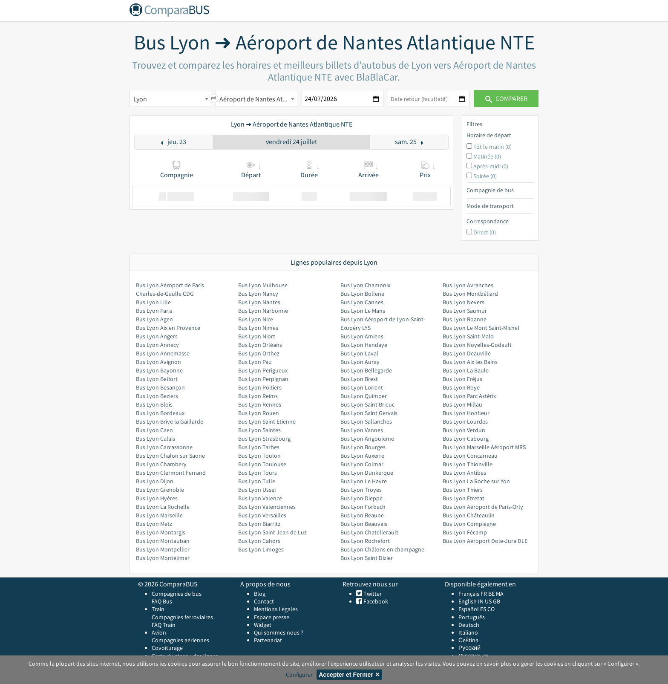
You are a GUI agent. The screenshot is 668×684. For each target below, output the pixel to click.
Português (471, 617)
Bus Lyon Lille (153, 302)
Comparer (506, 98)
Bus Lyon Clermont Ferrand (171, 472)
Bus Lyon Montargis (160, 532)
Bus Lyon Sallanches (366, 421)
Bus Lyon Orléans (260, 345)
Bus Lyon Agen (154, 319)
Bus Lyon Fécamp (465, 532)
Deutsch (468, 625)
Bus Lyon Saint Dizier (366, 558)
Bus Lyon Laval (359, 353)
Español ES (472, 609)
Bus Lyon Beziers (157, 396)
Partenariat (268, 640)
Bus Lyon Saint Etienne (267, 421)
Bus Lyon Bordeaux (160, 413)
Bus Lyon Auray (360, 362)
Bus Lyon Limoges (261, 549)
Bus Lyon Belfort (157, 379)
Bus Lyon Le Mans (362, 311)
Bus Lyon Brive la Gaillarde (169, 421)
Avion (159, 632)
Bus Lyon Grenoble (160, 490)
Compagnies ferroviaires (182, 617)
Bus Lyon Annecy (157, 345)
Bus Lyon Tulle (256, 481)
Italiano (468, 632)
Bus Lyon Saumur (465, 311)
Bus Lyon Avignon (158, 362)
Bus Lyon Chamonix (365, 285)
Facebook (375, 601)
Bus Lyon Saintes (259, 430)
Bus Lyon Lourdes (465, 421)
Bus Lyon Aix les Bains (470, 362)
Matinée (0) (487, 156)
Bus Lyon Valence (260, 498)
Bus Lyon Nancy (258, 293)
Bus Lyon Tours (257, 472)
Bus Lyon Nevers (463, 302)
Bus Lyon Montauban (163, 541)
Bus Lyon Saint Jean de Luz (272, 532)
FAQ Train (164, 625)
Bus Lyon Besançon (160, 387)
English (467, 601)
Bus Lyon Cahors (259, 541)
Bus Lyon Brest (359, 379)
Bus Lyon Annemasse (163, 353)
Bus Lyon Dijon (154, 481)
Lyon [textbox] (140, 99)
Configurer (299, 674)
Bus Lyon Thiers (463, 490)
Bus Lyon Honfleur (466, 413)
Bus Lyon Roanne (465, 319)
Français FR (472, 593)
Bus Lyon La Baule (466, 370)
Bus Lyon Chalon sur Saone (170, 455)
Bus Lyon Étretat (463, 498)
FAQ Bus (162, 601)
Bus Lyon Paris (154, 311)
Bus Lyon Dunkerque (366, 472)
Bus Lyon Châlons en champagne (382, 549)
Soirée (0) (485, 176)
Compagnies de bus (177, 593)
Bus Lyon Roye (461, 387)
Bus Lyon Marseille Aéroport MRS (484, 447)
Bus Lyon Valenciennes (267, 507)
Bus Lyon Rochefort (365, 541)
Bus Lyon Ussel (257, 490)
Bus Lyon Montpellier (163, 549)
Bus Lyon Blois (154, 404)
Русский (469, 648)
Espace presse (271, 617)
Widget (262, 625)
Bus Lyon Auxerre (362, 455)
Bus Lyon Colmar (361, 464)
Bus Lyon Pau (255, 362)
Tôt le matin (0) (492, 146)
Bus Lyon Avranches (468, 285)
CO (491, 609)
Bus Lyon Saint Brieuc (367, 404)
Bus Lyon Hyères (157, 498)
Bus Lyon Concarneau (470, 455)
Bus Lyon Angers (157, 336)
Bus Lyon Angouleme (367, 438)
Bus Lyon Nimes (258, 328)
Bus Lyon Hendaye (363, 345)
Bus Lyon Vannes (361, 430)
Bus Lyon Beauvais (363, 524)
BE (491, 593)
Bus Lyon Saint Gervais (368, 413)
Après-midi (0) (490, 166)
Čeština (468, 640)
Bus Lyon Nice (255, 319)
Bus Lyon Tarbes (258, 447)
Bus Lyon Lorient (361, 387)
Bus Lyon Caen (154, 430)
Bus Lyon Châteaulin (469, 515)
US (488, 601)
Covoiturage (167, 648)
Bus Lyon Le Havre (363, 481)
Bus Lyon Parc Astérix (469, 396)
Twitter (372, 593)
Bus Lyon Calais (155, 438)
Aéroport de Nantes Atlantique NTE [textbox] (258, 99)
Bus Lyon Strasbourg (264, 438)
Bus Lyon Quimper (363, 396)
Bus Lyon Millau (462, 404)
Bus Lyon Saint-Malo (468, 336)
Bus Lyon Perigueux (263, 370)
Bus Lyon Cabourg (466, 438)
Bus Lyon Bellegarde (366, 370)
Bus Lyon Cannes (361, 302)
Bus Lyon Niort (256, 336)
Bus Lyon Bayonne (159, 370)
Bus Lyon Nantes (259, 302)
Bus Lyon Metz (154, 524)
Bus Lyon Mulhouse (263, 285)
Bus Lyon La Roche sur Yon (476, 481)
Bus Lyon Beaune (362, 515)
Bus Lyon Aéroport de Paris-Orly (483, 507)
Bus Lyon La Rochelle (163, 507)
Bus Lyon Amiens (361, 336)
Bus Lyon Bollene (362, 293)
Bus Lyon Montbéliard (470, 293)
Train (158, 609)
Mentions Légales (276, 609)
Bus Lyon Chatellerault (369, 532)
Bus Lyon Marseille (159, 515)
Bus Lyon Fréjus (462, 379)
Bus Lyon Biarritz (259, 524)
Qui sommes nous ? (278, 632)
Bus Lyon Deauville (467, 353)
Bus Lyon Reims (258, 396)
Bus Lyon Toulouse (262, 464)
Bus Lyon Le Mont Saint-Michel (481, 328)
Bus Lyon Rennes (259, 404)
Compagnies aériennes (180, 640)
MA (500, 593)
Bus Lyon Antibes (464, 472)
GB (496, 601)
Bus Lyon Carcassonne (164, 447)
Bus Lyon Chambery (161, 464)
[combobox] (170, 98)
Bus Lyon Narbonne (263, 311)
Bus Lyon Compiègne (469, 524)
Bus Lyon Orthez (258, 353)
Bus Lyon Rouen (258, 413)
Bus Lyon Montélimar (163, 558)
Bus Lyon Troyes (361, 490)
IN (481, 601)
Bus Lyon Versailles (262, 515)
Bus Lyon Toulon (259, 455)
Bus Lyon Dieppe (361, 498)
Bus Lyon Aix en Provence (168, 328)
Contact (264, 601)
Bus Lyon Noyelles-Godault (477, 345)
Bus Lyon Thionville (467, 464)
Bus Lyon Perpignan (263, 379)
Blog (259, 593)
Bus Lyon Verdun (464, 430)
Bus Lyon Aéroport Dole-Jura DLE (485, 541)
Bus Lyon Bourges (363, 447)
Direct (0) (484, 232)
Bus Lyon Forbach (363, 507)
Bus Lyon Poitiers (260, 387)
